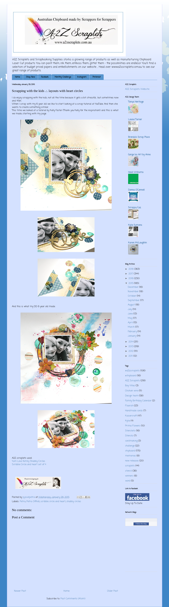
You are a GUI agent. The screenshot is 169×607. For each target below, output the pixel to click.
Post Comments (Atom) (73, 598)
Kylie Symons (135, 225)
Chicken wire (131, 391)
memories (130, 456)
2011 (131, 356)
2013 (131, 346)
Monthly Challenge (63, 77)
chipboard (130, 451)
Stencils (129, 435)
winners (129, 476)
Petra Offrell (33, 501)
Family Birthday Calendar (138, 400)
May (130, 318)
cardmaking (131, 441)
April (130, 322)
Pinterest (97, 77)
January (132, 336)
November (133, 291)
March (131, 327)
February (133, 331)
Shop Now (30, 77)
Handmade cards (134, 410)
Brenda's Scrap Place (139, 137)
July (130, 309)
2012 (131, 351)
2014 (131, 342)
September (134, 300)
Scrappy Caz (134, 207)
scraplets (130, 466)
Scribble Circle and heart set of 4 (29, 464)
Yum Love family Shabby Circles (28, 461)
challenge (130, 446)
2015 (131, 283)
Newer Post (20, 591)
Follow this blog (141, 524)
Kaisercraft (131, 416)
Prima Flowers (132, 426)
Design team (131, 396)
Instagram (81, 77)
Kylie (127, 421)
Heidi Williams (136, 172)
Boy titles (130, 385)
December (133, 287)
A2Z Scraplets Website (137, 89)
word (127, 481)
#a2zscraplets (132, 370)
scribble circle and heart (53, 501)
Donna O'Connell (136, 190)
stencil (128, 471)
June (130, 314)
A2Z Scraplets (132, 380)
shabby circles (73, 501)
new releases (132, 461)
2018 (131, 269)
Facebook (45, 77)
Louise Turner (135, 119)
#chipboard (130, 375)
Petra (22, 501)
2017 (131, 274)
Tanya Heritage (136, 102)
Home (17, 77)
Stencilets (130, 431)
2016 (131, 278)
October (132, 296)
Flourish (129, 405)
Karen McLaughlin (137, 243)
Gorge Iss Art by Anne (139, 154)
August (132, 305)
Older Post (112, 591)
